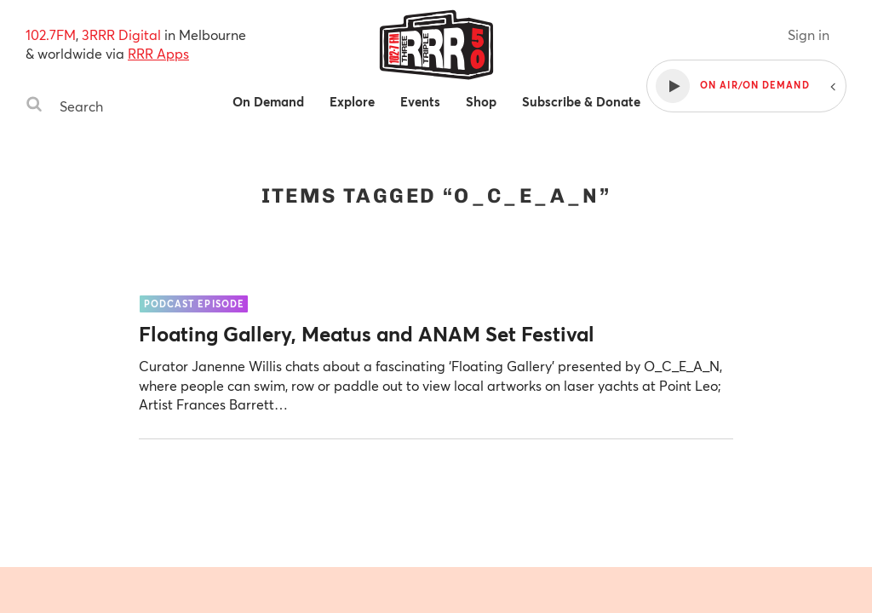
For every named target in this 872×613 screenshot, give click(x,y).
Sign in (808, 34)
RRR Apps (158, 53)
